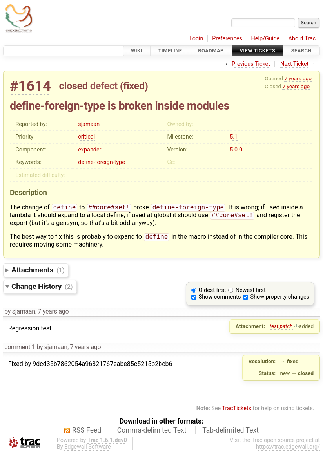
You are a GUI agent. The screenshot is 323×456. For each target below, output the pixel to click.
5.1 (234, 136)
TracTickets (236, 410)
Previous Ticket (251, 64)
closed (73, 86)
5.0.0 (236, 149)
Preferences (227, 38)
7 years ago (298, 78)
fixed (134, 86)
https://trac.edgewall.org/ (288, 449)
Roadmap (211, 51)
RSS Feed (86, 432)
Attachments (37, 272)
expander (89, 149)
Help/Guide (265, 38)
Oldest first (212, 292)
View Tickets (257, 51)
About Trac (302, 38)
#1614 (30, 86)
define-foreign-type (101, 162)
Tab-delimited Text (230, 432)
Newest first (251, 292)
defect (104, 86)
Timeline (170, 51)
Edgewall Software (87, 449)
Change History (42, 288)
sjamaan (89, 124)
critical (86, 136)
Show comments (220, 299)
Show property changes (279, 299)
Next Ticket (294, 64)
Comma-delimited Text (152, 432)
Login (196, 38)
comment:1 (19, 349)
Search (301, 51)
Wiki (136, 51)
